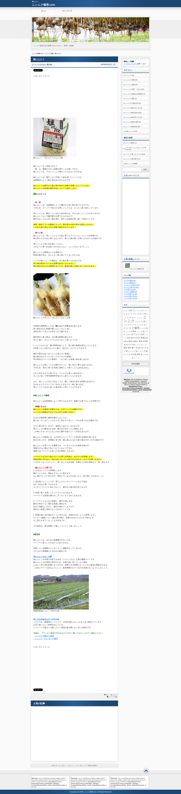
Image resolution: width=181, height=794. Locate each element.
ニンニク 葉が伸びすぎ (132, 159)
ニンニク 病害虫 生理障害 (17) (135, 94)
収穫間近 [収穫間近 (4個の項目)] (130, 341)
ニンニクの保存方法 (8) (133, 103)
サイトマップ (67, 11)
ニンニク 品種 (49, 53)
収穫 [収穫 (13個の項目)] (143, 338)
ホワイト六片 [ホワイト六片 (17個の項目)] (138, 334)
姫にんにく (114, 695)
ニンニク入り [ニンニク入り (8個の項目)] (142, 325)
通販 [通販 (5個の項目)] (138, 354)
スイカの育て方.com (130, 296)
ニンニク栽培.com (43, 4)
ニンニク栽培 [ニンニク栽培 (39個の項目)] (132, 327)
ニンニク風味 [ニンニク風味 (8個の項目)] (131, 331)
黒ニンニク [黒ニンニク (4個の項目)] (135, 358)
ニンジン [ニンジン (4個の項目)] (140, 318)
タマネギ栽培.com (130, 280)
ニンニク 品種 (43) (131, 84)
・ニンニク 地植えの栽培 (43, 636)
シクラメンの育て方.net (131, 285)
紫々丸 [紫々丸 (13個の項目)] (135, 348)
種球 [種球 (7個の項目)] (129, 348)
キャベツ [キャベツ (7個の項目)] (129, 314)
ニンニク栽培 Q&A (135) (133, 112)
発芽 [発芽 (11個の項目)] (125, 348)
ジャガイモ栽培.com (130, 292)
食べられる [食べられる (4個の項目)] (144, 354)
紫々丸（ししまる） (59, 765)
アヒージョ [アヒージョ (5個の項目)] (137, 310)
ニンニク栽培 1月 (131, 143)
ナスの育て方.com (130, 289)
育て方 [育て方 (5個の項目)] (143, 348)
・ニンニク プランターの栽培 (45, 639)
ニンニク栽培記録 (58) (132, 126)
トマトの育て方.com (130, 298)
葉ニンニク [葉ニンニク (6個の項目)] (139, 351)
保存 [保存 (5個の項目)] (128, 338)
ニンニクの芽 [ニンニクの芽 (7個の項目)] (140, 321)
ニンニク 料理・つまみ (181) (134, 89)
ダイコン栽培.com (130, 283)
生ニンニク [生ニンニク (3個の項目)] (144, 344)
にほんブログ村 (129, 373)
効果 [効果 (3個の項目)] (139, 338)
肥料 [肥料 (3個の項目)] (139, 348)
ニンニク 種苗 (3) (131, 98)
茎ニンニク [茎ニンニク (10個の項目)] (130, 351)
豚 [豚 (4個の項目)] (132, 354)
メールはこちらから (130, 64)
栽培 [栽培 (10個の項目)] (141, 341)
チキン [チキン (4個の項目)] (134, 318)
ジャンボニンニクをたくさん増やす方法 (135, 149)
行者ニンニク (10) (131, 131)
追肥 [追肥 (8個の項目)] (135, 354)
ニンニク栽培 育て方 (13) (133, 117)
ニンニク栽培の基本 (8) (133, 122)
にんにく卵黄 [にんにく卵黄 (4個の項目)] (127, 310)
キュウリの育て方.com (131, 287)
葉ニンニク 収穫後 (131, 164)
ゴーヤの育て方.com (130, 294)
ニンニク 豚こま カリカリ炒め (135, 154)
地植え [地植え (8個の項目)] (135, 341)
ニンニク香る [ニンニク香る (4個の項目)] (141, 331)
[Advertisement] (74, 95)
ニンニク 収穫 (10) (131, 80)
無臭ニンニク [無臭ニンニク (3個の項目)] (136, 344)
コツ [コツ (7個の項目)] (134, 314)
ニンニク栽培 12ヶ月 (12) (133, 108)
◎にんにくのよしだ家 (42, 557)
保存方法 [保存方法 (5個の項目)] (134, 338)
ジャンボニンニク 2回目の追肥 (86, 765)
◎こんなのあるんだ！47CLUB (46, 619)
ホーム (43, 11)
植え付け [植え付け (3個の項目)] (129, 344)
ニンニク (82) (129, 75)
